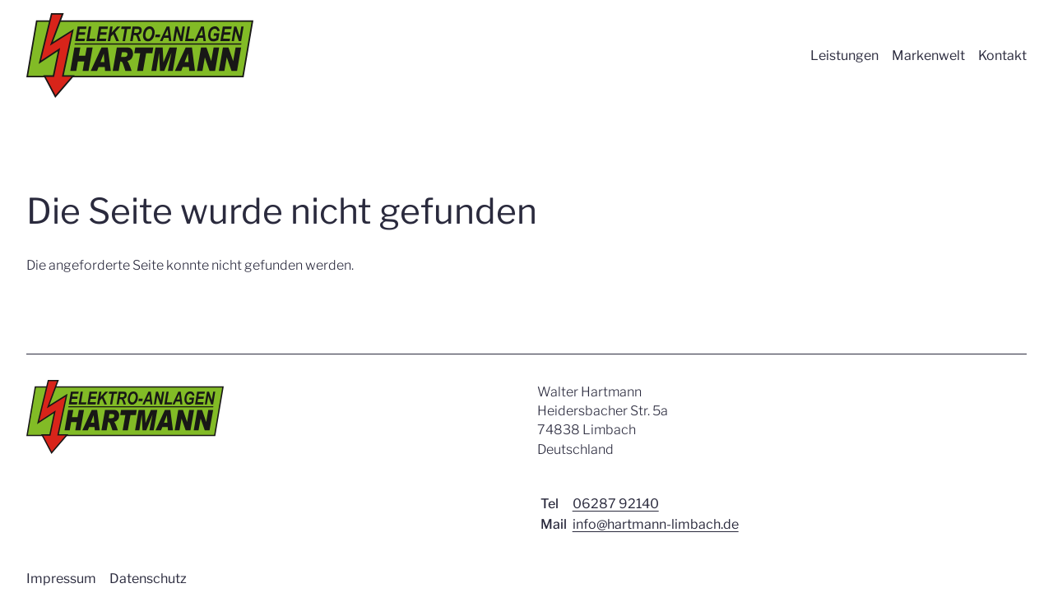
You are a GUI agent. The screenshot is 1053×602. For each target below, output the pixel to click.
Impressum (61, 578)
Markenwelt (928, 55)
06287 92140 (616, 504)
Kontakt (1002, 55)
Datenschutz (148, 578)
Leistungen (844, 55)
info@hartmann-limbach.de (656, 524)
